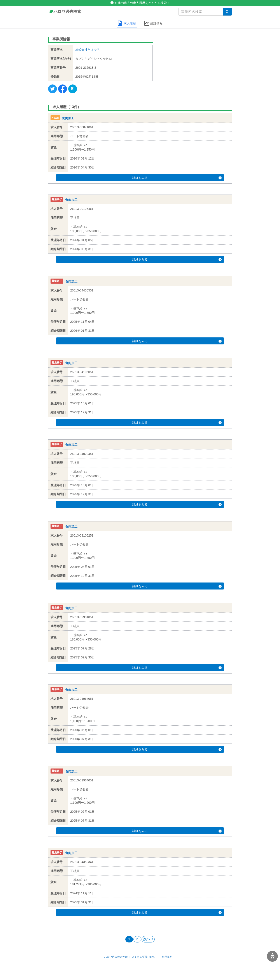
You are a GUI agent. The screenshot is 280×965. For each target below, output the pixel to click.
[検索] (227, 12)
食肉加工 (68, 118)
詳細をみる (148, 177)
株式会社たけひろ (87, 49)
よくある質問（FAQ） (145, 956)
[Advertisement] (195, 62)
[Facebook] (62, 88)
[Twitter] (52, 88)
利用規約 (167, 956)
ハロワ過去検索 (64, 12)
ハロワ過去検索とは (116, 956)
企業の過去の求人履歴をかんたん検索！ (140, 3)
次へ (148, 939)
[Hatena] (72, 88)
